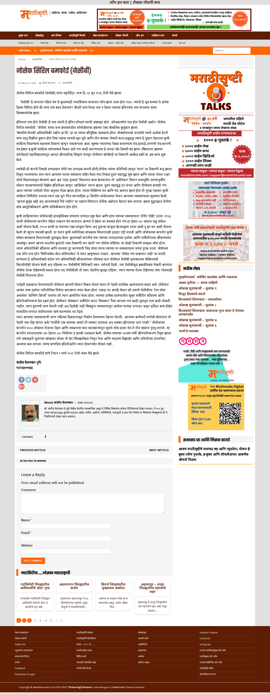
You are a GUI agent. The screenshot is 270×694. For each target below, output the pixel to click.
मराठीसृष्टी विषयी (77, 35)
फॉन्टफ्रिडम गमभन (208, 674)
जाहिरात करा (158, 35)
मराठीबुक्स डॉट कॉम (208, 656)
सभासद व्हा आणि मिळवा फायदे (206, 440)
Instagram (205, 644)
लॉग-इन (140, 35)
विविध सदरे (95, 43)
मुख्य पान (23, 35)
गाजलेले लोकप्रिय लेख (86, 662)
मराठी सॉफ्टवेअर (83, 668)
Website (27, 546)
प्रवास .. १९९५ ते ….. (85, 644)
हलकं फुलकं (166, 43)
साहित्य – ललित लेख (116, 43)
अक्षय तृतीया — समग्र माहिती (198, 282)
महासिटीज (142, 644)
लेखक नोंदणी (121, 35)
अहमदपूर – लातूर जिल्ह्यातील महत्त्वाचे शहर (152, 588)
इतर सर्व (182, 43)
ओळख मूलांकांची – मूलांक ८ (197, 305)
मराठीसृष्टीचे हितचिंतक (86, 638)
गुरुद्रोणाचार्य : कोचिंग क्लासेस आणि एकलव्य (208, 277)
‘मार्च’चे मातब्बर (189, 331)
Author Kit (20, 644)
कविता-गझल (143, 662)
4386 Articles (85, 402)
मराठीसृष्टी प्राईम (206, 668)
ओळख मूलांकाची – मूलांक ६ (197, 325)
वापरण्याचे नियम (22, 656)
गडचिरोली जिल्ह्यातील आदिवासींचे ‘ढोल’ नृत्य (35, 586)
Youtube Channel (209, 632)
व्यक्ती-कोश (143, 638)
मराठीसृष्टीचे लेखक (84, 632)
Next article (159, 450)
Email (26, 533)
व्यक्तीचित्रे (67, 83)
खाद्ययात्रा (142, 650)
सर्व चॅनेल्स (56, 35)
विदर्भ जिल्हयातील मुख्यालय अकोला (113, 586)
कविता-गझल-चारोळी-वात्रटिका (143, 43)
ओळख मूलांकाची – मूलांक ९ (197, 288)
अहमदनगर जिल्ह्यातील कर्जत (74, 586)
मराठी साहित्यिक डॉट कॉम (211, 662)
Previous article (33, 450)
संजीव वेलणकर (48, 83)
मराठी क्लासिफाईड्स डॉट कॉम (213, 650)
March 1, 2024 (28, 83)
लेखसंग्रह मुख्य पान (26, 43)
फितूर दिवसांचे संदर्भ (192, 294)
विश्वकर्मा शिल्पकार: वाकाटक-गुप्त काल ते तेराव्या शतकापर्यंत (211, 312)
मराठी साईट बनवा (84, 650)
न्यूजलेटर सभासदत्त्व (24, 650)
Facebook (205, 638)
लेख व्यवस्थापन (100, 35)
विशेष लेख (44, 43)
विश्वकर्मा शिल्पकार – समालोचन (200, 299)
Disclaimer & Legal (25, 674)
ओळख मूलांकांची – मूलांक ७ (198, 320)
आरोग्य (141, 656)
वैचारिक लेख (61, 43)
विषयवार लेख (78, 43)
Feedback (20, 668)
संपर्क (174, 35)
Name (26, 520)
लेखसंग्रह (39, 35)
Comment (28, 490)
